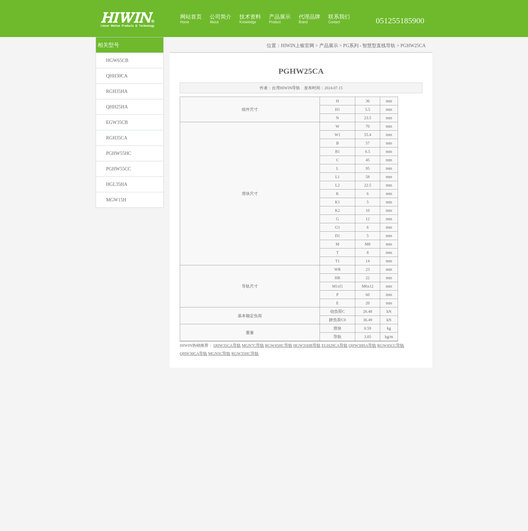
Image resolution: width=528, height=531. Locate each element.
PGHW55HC (118, 249)
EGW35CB (117, 218)
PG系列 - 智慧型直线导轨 (369, 141)
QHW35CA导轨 (227, 490)
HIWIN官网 (299, 523)
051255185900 (400, 20)
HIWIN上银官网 (297, 141)
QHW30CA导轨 (193, 498)
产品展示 (328, 141)
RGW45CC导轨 (390, 490)
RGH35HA (117, 187)
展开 (522, 71)
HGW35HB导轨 (307, 490)
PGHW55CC (118, 265)
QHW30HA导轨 (362, 490)
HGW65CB (117, 156)
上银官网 (318, 523)
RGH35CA (116, 234)
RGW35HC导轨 (245, 498)
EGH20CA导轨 (335, 490)
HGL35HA (116, 280)
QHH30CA (117, 172)
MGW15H (116, 296)
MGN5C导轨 (219, 498)
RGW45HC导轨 (278, 490)
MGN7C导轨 (253, 490)
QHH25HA (117, 203)
